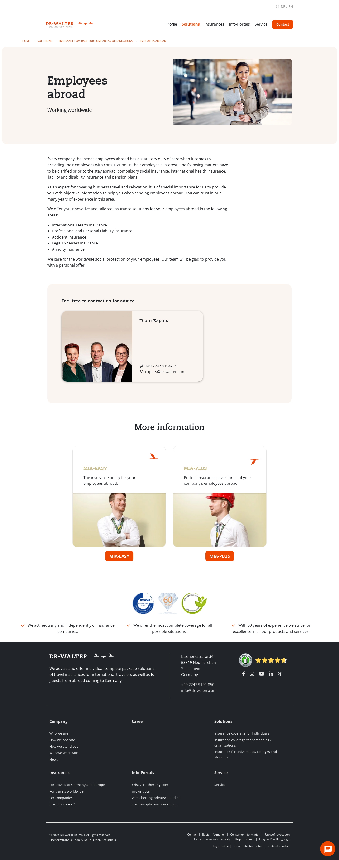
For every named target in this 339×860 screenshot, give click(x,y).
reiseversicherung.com (150, 784)
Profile (171, 24)
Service (261, 24)
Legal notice (221, 846)
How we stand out (63, 746)
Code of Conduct (279, 846)
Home (26, 40)
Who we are (58, 733)
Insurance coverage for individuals (241, 733)
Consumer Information (245, 834)
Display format (244, 839)
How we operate (62, 740)
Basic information (213, 834)
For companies (61, 797)
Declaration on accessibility (212, 839)
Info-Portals (239, 24)
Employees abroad (153, 40)
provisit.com (141, 791)
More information (169, 427)
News (53, 759)
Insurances (214, 24)
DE (283, 6)
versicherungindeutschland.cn (156, 797)
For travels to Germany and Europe (77, 784)
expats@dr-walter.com (165, 371)
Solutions (191, 24)
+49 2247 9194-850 (197, 684)
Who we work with (63, 753)
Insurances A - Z (62, 804)
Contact (282, 24)
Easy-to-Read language (274, 839)
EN (291, 6)
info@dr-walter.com (199, 690)
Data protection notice (248, 846)
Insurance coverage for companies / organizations (96, 40)
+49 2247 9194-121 (161, 366)
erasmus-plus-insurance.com (155, 804)
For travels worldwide (66, 791)
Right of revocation (277, 834)
